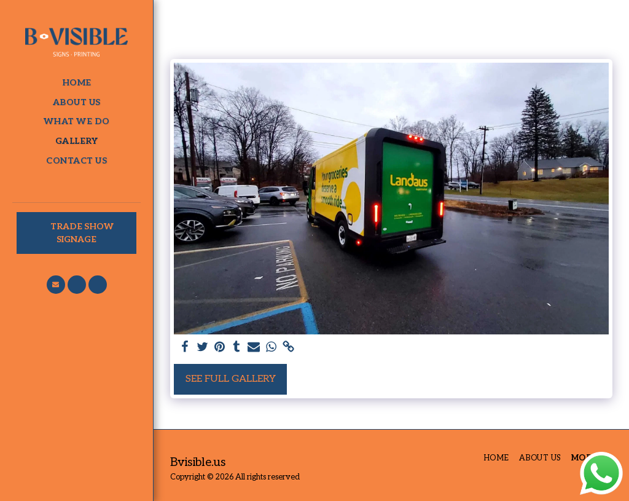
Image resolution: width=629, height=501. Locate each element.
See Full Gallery (231, 379)
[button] (56, 284)
